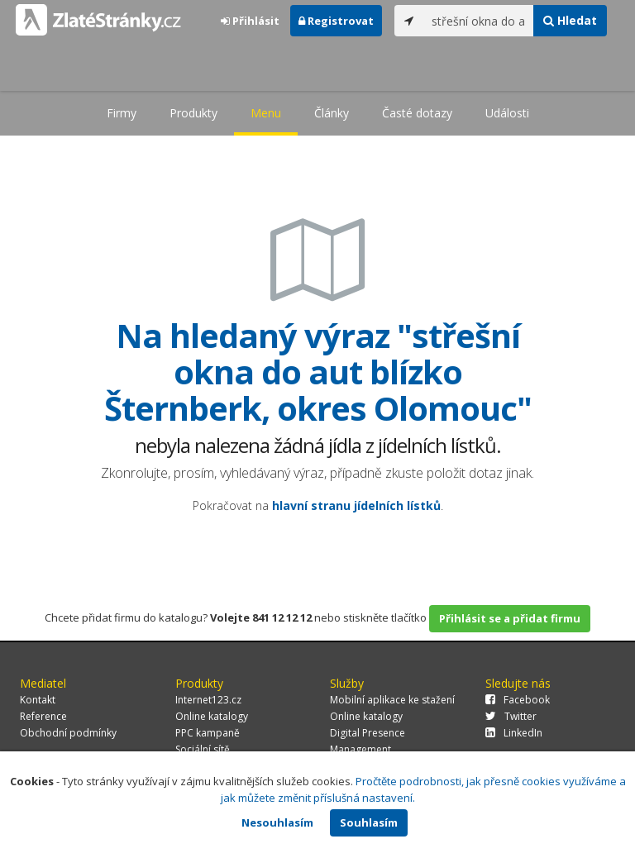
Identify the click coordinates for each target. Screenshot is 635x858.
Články (331, 113)
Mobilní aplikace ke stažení (392, 700)
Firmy (121, 113)
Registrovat (336, 20)
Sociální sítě (202, 749)
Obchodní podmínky (68, 733)
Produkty (193, 113)
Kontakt (37, 700)
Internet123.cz (208, 700)
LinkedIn (513, 733)
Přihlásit (250, 20)
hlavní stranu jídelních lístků (356, 505)
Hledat (570, 20)
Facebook (517, 700)
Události (507, 113)
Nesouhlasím (277, 822)
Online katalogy (211, 716)
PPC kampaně (207, 733)
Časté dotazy (417, 113)
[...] (479, 20)
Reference (43, 716)
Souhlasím (369, 822)
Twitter (511, 716)
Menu (266, 113)
